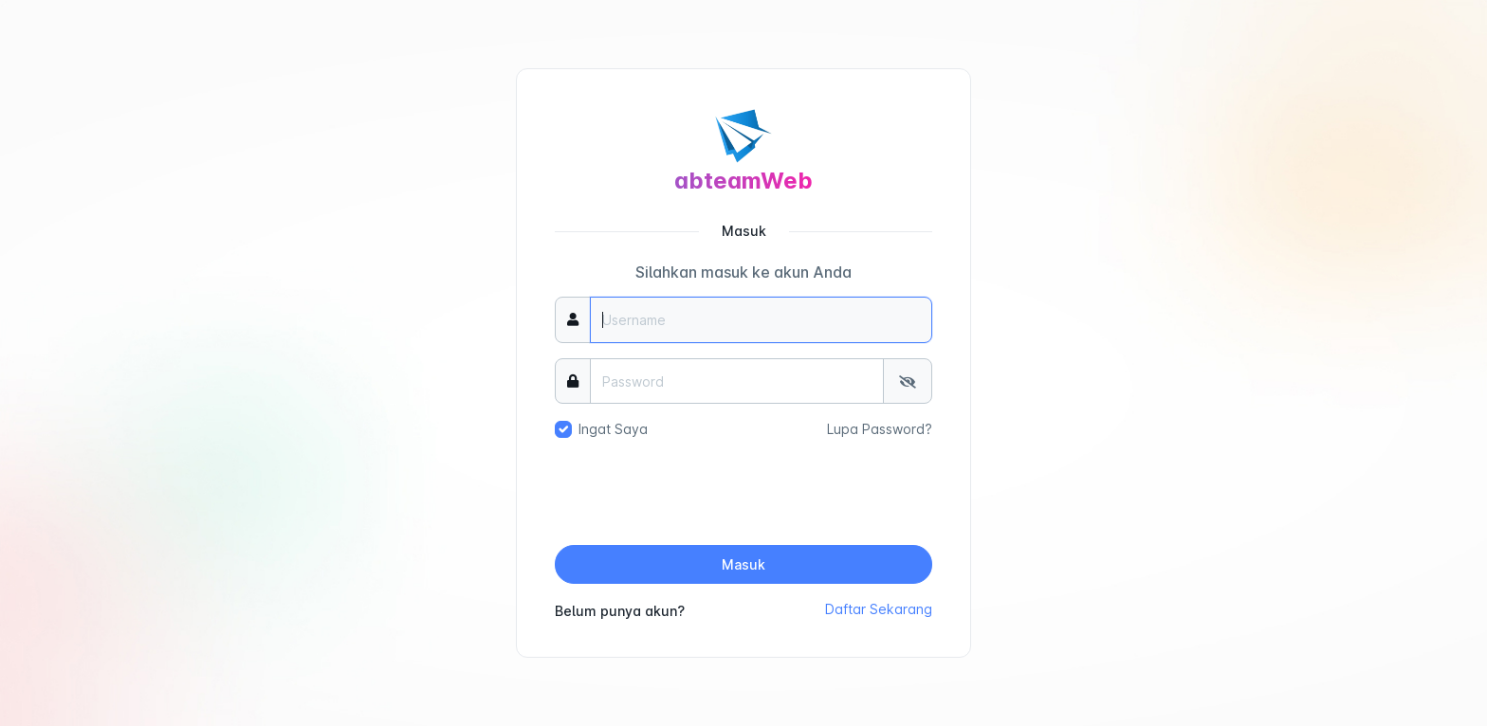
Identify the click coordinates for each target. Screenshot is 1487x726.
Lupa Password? (879, 429)
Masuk (743, 564)
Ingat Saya (613, 429)
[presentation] (743, 493)
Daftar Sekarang (878, 609)
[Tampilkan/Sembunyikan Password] (907, 381)
